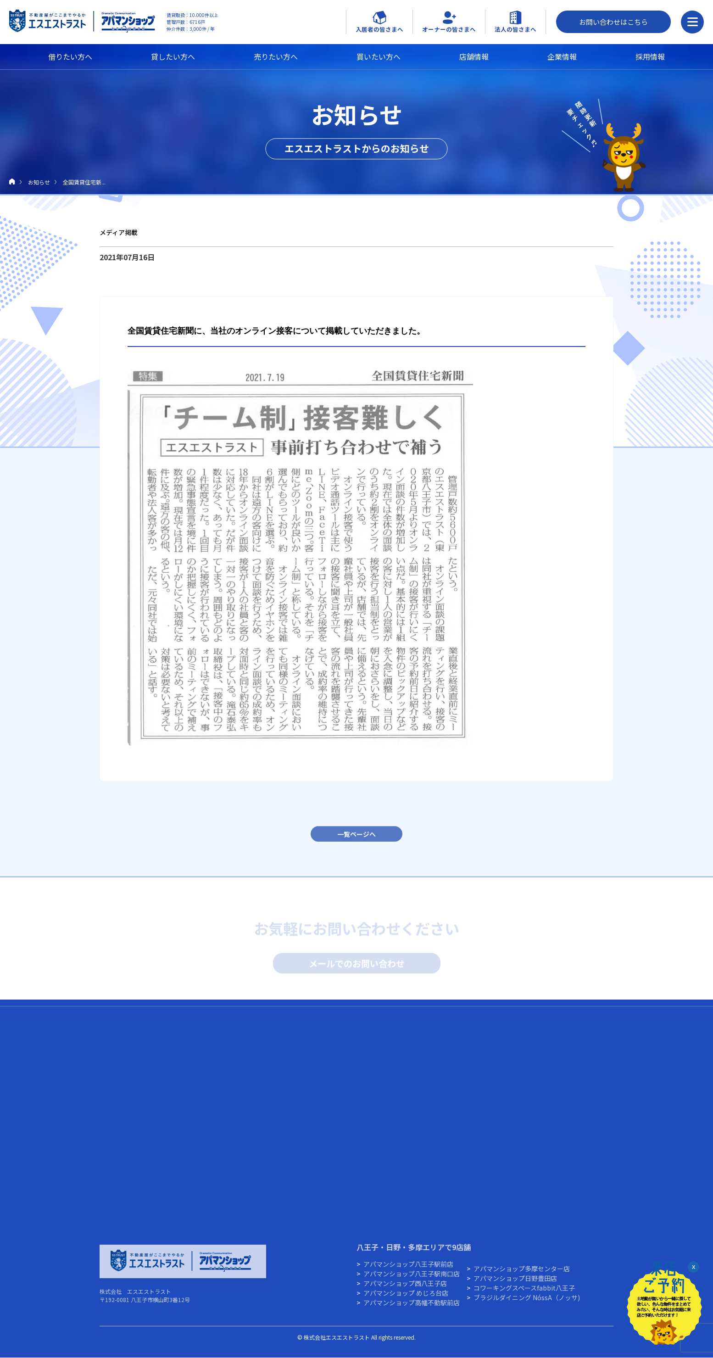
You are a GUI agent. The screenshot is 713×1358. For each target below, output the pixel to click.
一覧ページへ (356, 839)
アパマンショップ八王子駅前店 (408, 1269)
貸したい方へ (173, 56)
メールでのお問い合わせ (357, 965)
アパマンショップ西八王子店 (405, 1288)
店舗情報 (474, 56)
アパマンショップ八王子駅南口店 (411, 1278)
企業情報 (562, 56)
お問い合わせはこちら (613, 22)
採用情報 (650, 56)
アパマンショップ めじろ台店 (405, 1297)
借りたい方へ (70, 56)
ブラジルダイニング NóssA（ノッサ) (526, 1302)
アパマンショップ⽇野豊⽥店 (515, 1283)
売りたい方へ (276, 56)
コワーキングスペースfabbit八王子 (524, 1292)
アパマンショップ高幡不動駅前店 (411, 1307)
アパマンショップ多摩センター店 (521, 1273)
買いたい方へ (378, 56)
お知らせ (39, 182)
